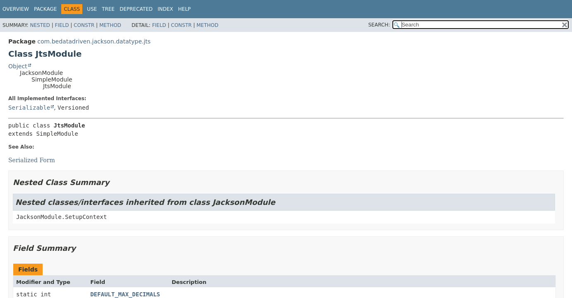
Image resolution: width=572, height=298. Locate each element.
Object (17, 66)
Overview (15, 9)
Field (62, 25)
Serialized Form (31, 160)
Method (110, 25)
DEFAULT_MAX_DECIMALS (125, 294)
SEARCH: (379, 25)
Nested (40, 25)
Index (165, 9)
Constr (84, 25)
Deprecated (136, 9)
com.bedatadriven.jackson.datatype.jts (94, 41)
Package (45, 9)
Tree (108, 9)
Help (184, 9)
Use (92, 9)
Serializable (29, 107)
